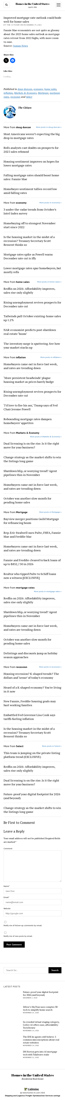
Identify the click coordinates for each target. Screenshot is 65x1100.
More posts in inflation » (50, 357)
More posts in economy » (50, 202)
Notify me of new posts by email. (18, 936)
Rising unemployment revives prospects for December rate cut (32, 304)
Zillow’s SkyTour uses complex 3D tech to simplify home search (40, 1008)
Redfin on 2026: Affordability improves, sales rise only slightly (29, 290)
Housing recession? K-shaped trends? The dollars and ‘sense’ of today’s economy (31, 676)
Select (29, 97)
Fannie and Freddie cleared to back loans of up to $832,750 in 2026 (32, 562)
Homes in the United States (32, 4)
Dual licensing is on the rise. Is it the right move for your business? (31, 445)
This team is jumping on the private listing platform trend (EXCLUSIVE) (32, 755)
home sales (50, 89)
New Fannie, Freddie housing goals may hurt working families (30, 703)
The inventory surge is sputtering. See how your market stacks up (32, 345)
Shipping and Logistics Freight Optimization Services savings (32, 1095)
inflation (8, 93)
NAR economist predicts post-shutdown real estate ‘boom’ (30, 332)
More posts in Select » (51, 746)
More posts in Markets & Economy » (45, 436)
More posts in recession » (50, 667)
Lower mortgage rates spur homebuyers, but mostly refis (32, 270)
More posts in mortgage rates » (47, 591)
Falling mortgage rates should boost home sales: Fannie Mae (31, 177)
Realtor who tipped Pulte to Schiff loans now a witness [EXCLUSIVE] (30, 576)
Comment (8, 848)
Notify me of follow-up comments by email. (23, 925)
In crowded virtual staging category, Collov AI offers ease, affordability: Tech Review (41, 1024)
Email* (6, 897)
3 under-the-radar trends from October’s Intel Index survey (30, 211)
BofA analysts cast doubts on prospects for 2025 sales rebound (31, 150)
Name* (7, 886)
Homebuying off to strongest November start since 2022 (29, 225)
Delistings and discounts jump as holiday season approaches (30, 655)
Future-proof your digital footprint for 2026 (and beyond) (32, 796)
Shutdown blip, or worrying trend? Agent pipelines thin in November (30, 473)
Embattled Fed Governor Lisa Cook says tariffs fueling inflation (29, 717)
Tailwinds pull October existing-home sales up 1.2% (32, 318)
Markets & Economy (25, 93)
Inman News (20, 46)
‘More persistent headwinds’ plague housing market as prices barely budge (29, 380)
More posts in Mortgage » (50, 512)
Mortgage (43, 93)
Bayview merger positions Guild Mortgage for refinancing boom (31, 521)
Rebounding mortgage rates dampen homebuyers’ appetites (28, 421)
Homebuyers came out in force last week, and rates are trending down (30, 366)
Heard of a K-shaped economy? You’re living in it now (32, 689)
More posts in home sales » (49, 282)
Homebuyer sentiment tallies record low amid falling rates (30, 191)
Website (7, 908)
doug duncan (25, 89)
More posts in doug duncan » (48, 127)
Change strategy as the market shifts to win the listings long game (32, 459)
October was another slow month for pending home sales (27, 500)
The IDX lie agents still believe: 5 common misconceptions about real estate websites (41, 1039)
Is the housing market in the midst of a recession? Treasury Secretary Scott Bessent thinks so (29, 241)
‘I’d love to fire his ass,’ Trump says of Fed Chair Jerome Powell (31, 407)
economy (38, 89)
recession (15, 97)
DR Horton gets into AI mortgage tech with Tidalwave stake (40, 1053)
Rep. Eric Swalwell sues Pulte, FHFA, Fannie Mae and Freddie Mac (32, 534)
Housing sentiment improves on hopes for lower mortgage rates (31, 163)
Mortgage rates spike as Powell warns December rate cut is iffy (28, 256)
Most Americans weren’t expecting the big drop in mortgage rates (32, 136)
